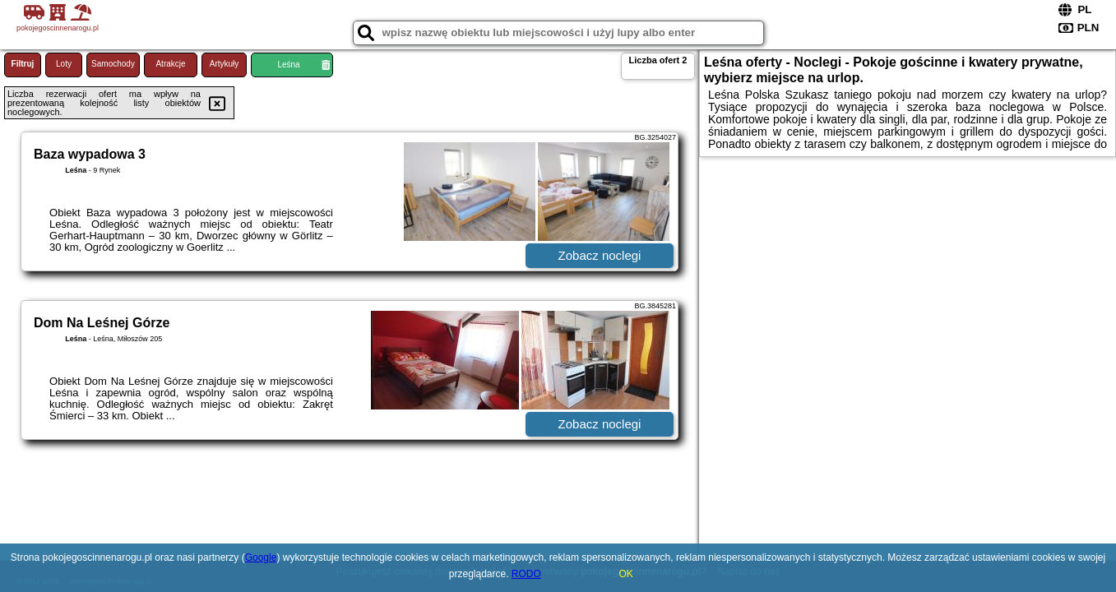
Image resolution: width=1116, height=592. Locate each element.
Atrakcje (170, 63)
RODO (526, 574)
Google (261, 557)
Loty (64, 63)
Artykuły (224, 63)
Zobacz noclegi (599, 255)
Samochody (113, 63)
